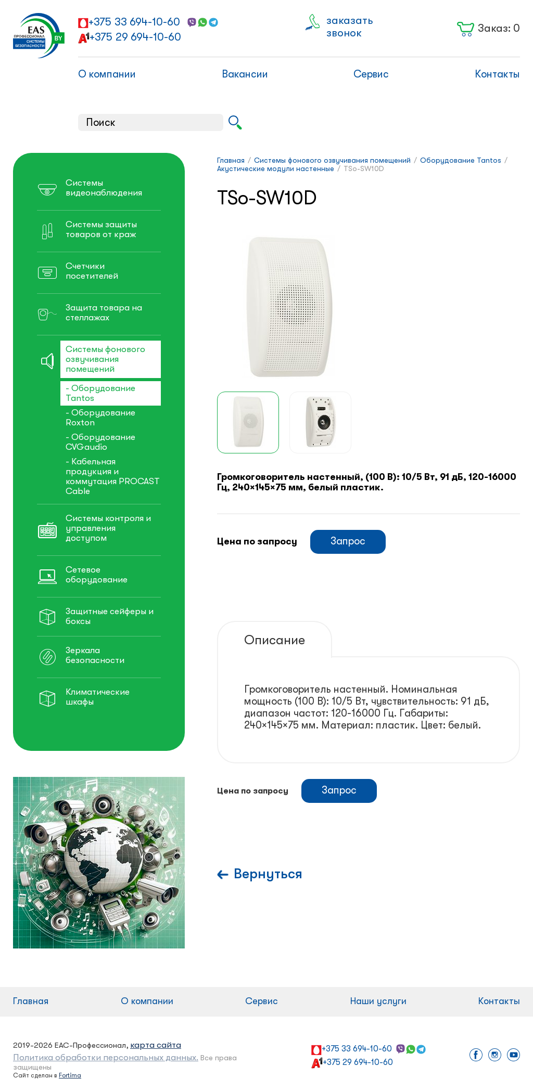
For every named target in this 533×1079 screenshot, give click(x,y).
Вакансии (245, 74)
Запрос (348, 541)
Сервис (371, 74)
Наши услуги (378, 1001)
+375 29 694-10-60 (135, 37)
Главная (30, 1001)
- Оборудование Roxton (100, 417)
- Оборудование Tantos (100, 393)
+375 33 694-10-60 (134, 22)
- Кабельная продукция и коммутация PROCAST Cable (113, 476)
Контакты (497, 74)
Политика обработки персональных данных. (105, 1057)
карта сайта (155, 1045)
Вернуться (268, 874)
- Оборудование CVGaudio (100, 442)
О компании (107, 74)
